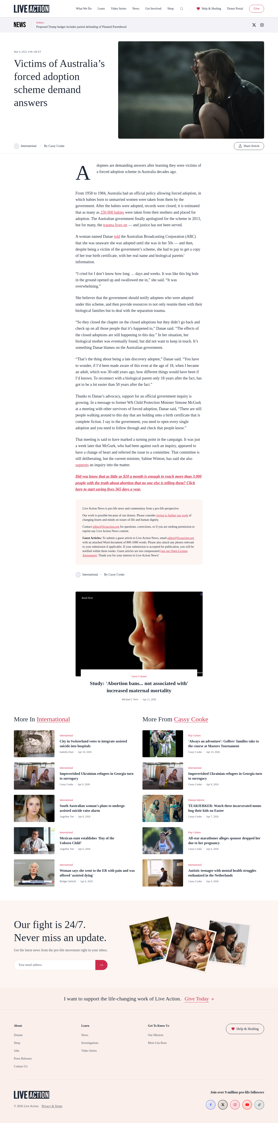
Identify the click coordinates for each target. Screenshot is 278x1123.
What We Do (83, 8)
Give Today (199, 999)
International (25, 146)
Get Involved (153, 8)
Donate (18, 1035)
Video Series (118, 8)
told (117, 236)
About (18, 1025)
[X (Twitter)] (254, 25)
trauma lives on (115, 225)
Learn (101, 8)
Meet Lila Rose (157, 1043)
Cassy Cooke (191, 719)
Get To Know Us (158, 1025)
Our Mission (155, 1035)
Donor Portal (235, 8)
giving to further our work (172, 515)
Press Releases (23, 1058)
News (135, 8)
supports (82, 465)
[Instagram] (262, 25)
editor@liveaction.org (106, 526)
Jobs (16, 1050)
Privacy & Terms (52, 1106)
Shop (170, 8)
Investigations (89, 1043)
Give (257, 8)
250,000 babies (112, 212)
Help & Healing (209, 8)
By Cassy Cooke (54, 146)
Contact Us (21, 1066)
